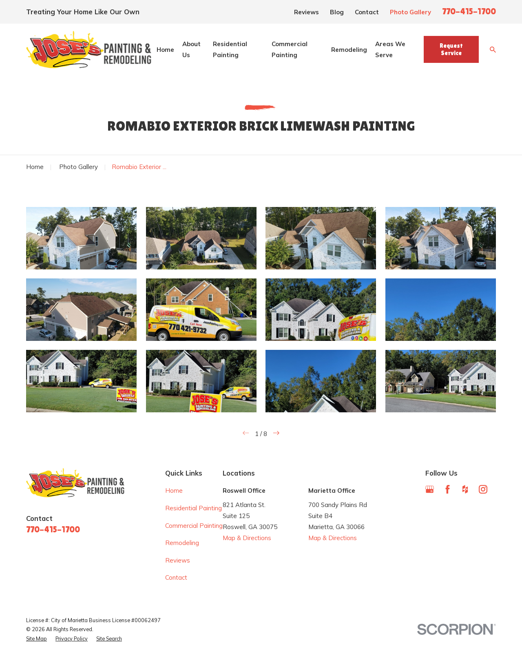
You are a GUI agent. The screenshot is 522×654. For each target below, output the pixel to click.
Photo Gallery (410, 12)
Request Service (451, 49)
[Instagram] (483, 489)
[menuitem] (36, 638)
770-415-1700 (469, 11)
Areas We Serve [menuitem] (390, 49)
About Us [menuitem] (191, 49)
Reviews (306, 12)
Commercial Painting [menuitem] (289, 49)
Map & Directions (247, 538)
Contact (367, 12)
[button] (81, 238)
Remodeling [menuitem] (349, 49)
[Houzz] (465, 489)
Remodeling (182, 543)
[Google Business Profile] (429, 489)
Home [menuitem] (165, 49)
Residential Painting (193, 508)
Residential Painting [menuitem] (230, 49)
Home (174, 490)
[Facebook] (447, 489)
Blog (337, 12)
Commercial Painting (194, 525)
